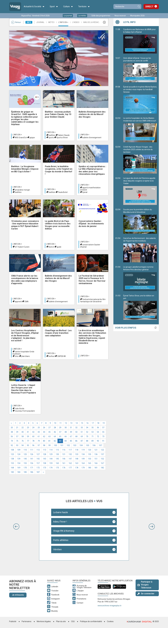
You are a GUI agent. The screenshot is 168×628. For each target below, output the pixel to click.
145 (57, 459)
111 (31, 450)
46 (55, 432)
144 (50, 459)
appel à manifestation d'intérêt (90, 189)
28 (55, 427)
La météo (82, 16)
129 (50, 454)
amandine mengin (22, 190)
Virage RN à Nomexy (63, 530)
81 (49, 441)
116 (63, 450)
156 (31, 463)
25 (39, 427)
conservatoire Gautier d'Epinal (90, 246)
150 (89, 459)
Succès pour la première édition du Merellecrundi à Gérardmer (140, 221)
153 (12, 463)
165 (89, 463)
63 (49, 436)
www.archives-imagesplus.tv (109, 606)
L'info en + (63, 22)
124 (18, 454)
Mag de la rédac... (91, 22)
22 (23, 427)
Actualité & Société (34, 6)
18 (98, 423)
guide (59, 247)
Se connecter (145, 593)
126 (31, 454)
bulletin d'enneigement (91, 137)
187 (38, 472)
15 (82, 423)
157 (38, 463)
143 (44, 459)
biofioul (52, 356)
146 (63, 459)
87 (82, 441)
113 (44, 450)
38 (12, 432)
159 (50, 463)
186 (31, 472)
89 (92, 441)
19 (104, 423)
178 (76, 468)
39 (17, 432)
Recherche (138, 6)
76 (23, 441)
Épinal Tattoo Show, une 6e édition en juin (140, 307)
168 (12, 468)
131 (63, 454)
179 (83, 468)
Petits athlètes (60, 540)
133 (76, 454)
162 (70, 463)
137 (102, 454)
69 (82, 436)
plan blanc (25, 356)
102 (68, 445)
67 (71, 436)
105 (87, 445)
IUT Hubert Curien (22, 247)
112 (38, 450)
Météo (51, 22)
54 (98, 432)
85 (71, 441)
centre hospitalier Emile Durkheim (23, 353)
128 (44, 454)
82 (55, 441)
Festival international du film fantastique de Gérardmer (93, 300)
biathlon (52, 135)
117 (70, 450)
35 (92, 427)
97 (39, 445)
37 (103, 427)
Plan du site (61, 621)
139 (18, 459)
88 (87, 441)
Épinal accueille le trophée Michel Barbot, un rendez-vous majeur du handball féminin (140, 100)
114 (50, 450)
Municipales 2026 (137, 16)
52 (87, 432)
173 (44, 468)
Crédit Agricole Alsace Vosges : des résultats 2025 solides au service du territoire (140, 160)
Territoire (84, 6)
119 (83, 450)
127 (38, 454)
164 (83, 463)
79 (39, 441)
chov (17, 356)
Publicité (12, 621)
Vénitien (57, 549)
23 (28, 427)
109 (18, 450)
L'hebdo (75, 22)
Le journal (68, 16)
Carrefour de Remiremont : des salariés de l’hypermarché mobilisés (140, 249)
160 (57, 463)
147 (70, 459)
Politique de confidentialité (91, 621)
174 (50, 468)
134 (83, 454)
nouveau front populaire (25, 411)
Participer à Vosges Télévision (144, 585)
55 (103, 432)
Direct (149, 6)
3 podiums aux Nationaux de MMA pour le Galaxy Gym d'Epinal (140, 40)
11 (60, 423)
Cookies (110, 621)
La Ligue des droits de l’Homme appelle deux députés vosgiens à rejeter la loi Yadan (140, 191)
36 (98, 427)
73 (103, 436)
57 (17, 436)
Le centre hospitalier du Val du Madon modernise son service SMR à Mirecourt (140, 129)
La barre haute (60, 512)
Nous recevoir (120, 16)
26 (44, 427)
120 (89, 450)
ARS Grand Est (21, 137)
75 (17, 441)
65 (60, 436)
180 (89, 468)
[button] (16, 526)
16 (87, 423)
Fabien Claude (64, 135)
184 (18, 472)
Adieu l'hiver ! (60, 521)
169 (18, 468)
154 (18, 463)
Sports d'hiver (62, 137)
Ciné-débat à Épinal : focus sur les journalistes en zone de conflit (140, 69)
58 (23, 436)
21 (17, 427)
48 (66, 432)
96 (33, 445)
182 (102, 468)
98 (44, 445)
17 (93, 423)
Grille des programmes (100, 16)
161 (63, 463)
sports (51, 137)
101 (61, 445)
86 (76, 441)
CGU (73, 621)
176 (63, 468)
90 (98, 441)
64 (55, 436)
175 (57, 468)
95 (28, 445)
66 (66, 436)
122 (102, 450)
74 (12, 441)
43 (39, 432)
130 (57, 454)
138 (12, 459)
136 (96, 454)
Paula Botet (63, 192)
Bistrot (51, 247)
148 (76, 459)
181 (96, 468)
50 (76, 432)
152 (102, 459)
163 (76, 463)
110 (25, 450)
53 (92, 432)
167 (102, 463)
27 (49, 427)
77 (28, 441)
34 (87, 427)
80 (44, 441)
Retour (16, 22)
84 (66, 441)
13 (71, 423)
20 (12, 427)
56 (12, 436)
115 (57, 450)
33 (82, 427)
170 (25, 468)
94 (23, 445)
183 (12, 472)
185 (25, 472)
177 (70, 468)
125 (25, 454)
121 (96, 450)
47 (60, 432)
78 (33, 441)
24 (33, 427)
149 (83, 459)
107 (100, 445)
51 (82, 432)
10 (55, 423)
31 (71, 427)
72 (98, 436)
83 (60, 441)
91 (103, 441)
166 (96, 463)
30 (66, 427)
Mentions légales (44, 621)
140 (25, 459)
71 (92, 436)
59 (28, 436)
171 (31, 468)
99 (49, 445)
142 (38, 459)
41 (28, 432)
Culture (68, 6)
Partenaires (26, 621)
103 (74, 445)
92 (12, 445)
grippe (32, 137)
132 (70, 454)
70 (87, 436)
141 (31, 459)
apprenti (18, 301)
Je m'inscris (18, 595)
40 (23, 432)
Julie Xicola (19, 408)
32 (76, 427)
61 (39, 436)
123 (12, 454)
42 (33, 432)
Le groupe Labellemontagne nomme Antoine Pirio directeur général (140, 278)
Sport (54, 6)
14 (77, 423)
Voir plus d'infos (125, 327)
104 (81, 445)
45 (49, 432)
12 (66, 423)
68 (76, 436)
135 (89, 454)
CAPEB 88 (61, 356)
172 (38, 468)
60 (33, 436)
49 (71, 432)
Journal (40, 22)
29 (60, 427)
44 (44, 432)
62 (44, 436)
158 (44, 463)
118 (76, 450)
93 (17, 445)
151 (96, 459)
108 (12, 450)
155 (25, 463)
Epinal (84, 192)
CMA (26, 301)
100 (55, 445)
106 (94, 445)
